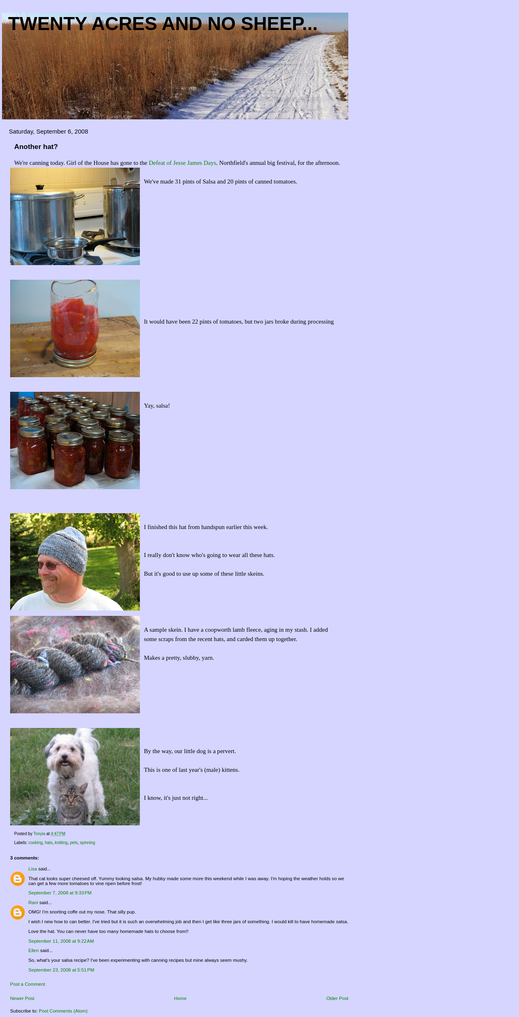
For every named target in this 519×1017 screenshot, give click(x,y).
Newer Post (22, 998)
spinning (87, 842)
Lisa (32, 868)
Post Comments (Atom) (63, 1010)
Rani (33, 902)
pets (73, 842)
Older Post (337, 998)
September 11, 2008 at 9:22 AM (61, 941)
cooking (35, 842)
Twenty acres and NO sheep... (163, 23)
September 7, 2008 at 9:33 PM (60, 892)
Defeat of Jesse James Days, (184, 163)
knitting (61, 842)
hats (48, 842)
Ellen (33, 950)
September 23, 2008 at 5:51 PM (61, 969)
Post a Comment (27, 984)
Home (180, 998)
